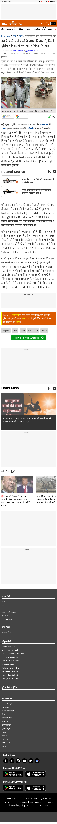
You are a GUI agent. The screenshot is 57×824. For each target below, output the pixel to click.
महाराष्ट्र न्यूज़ (6, 720)
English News (7, 618)
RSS (28, 804)
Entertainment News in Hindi (13, 652)
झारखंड (4, 745)
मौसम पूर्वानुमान (7, 631)
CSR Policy (48, 801)
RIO (34, 804)
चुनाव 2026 (11, 29)
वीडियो (21, 29)
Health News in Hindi (10, 674)
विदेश (50, 29)
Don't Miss (10, 388)
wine (23, 330)
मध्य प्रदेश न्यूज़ (6, 716)
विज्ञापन (4, 607)
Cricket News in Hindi (10, 659)
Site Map (7, 801)
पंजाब (4, 731)
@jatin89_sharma (33, 51)
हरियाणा (44, 124)
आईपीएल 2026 (39, 29)
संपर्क (3, 600)
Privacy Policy (35, 801)
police (44, 330)
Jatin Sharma (18, 51)
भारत (28, 29)
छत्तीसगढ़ (5, 738)
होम (2, 29)
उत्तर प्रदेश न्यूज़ (7, 702)
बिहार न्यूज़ (5, 713)
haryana (6, 330)
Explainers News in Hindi (11, 670)
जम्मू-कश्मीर (6, 741)
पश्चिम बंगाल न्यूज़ (8, 709)
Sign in (52, 1)
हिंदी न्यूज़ (15, 315)
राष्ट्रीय (20, 36)
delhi (15, 330)
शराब (3, 128)
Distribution (43, 804)
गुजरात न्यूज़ (6, 727)
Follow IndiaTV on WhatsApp (28, 337)
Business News (8, 663)
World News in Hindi (10, 649)
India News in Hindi (9, 645)
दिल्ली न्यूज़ (5, 706)
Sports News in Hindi (10, 656)
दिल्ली (31, 128)
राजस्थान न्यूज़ (6, 724)
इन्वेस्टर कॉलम (6, 614)
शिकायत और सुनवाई (9, 611)
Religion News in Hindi (10, 667)
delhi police (33, 330)
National (26, 318)
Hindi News (5, 36)
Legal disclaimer (20, 801)
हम (3, 604)
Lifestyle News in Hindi (11, 677)
